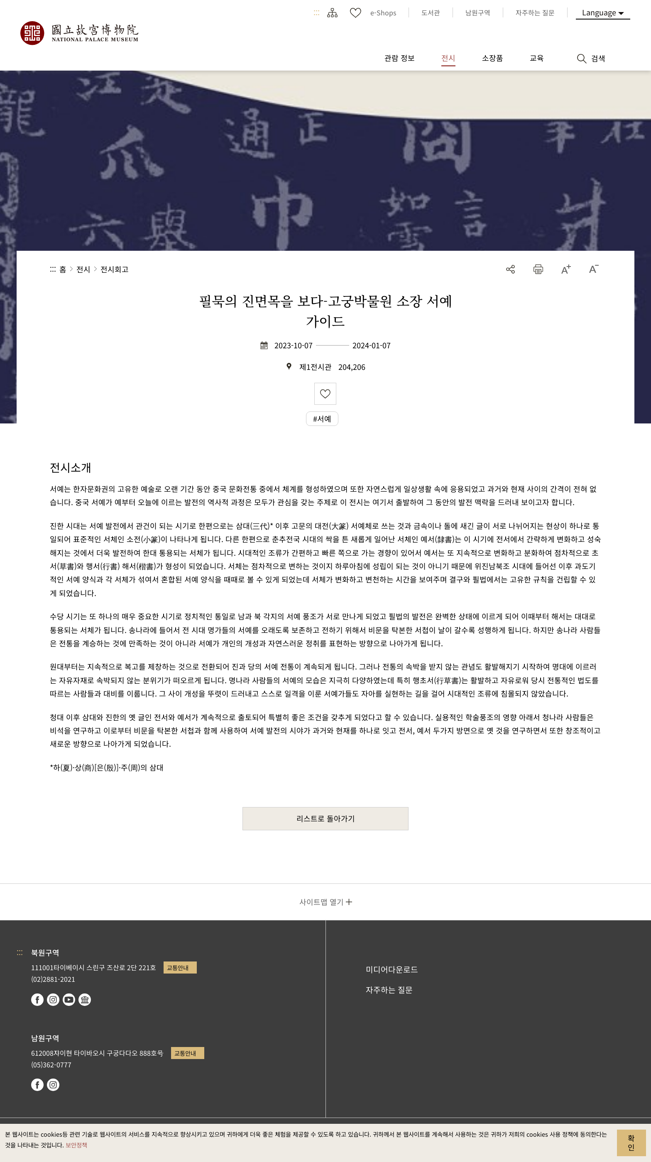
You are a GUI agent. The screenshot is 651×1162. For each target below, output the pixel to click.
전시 (83, 269)
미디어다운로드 (392, 969)
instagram (53, 999)
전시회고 (114, 269)
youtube (69, 999)
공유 (510, 269)
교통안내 (177, 967)
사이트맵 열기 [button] (321, 901)
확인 (631, 1142)
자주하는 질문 (389, 990)
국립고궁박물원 (79, 33)
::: (316, 12)
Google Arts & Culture (84, 999)
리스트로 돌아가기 (325, 818)
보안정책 (76, 1144)
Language (599, 12)
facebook (37, 999)
